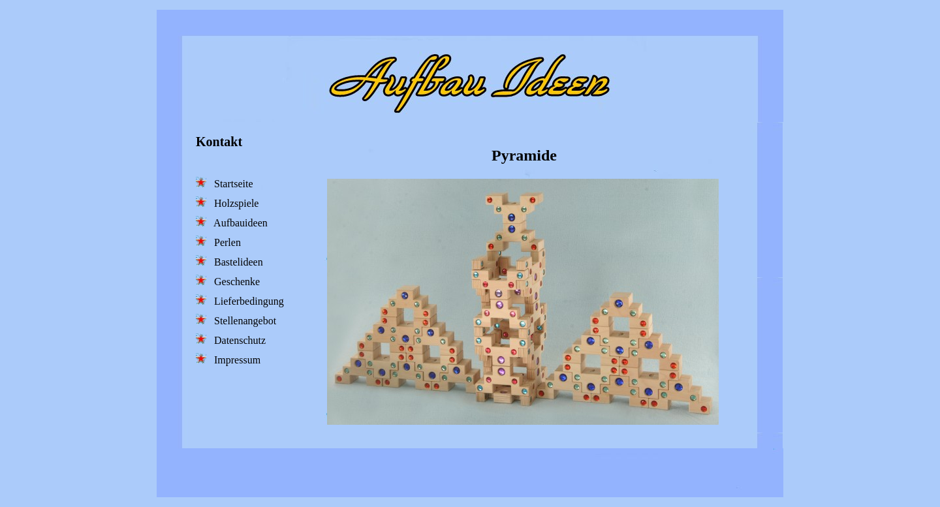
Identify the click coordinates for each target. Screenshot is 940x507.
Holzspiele (227, 202)
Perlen (218, 242)
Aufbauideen (232, 222)
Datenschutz (231, 339)
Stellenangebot (236, 320)
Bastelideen (229, 261)
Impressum (228, 359)
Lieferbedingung (240, 300)
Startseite (224, 183)
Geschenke (228, 281)
